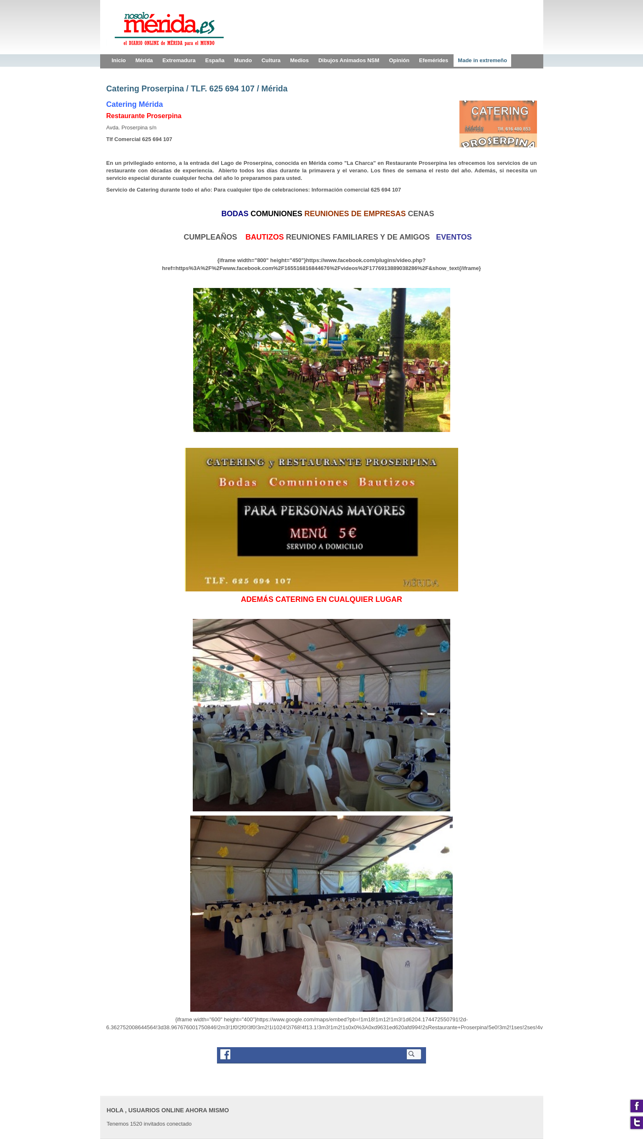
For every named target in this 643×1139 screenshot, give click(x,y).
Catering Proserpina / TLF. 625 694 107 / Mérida (197, 88)
